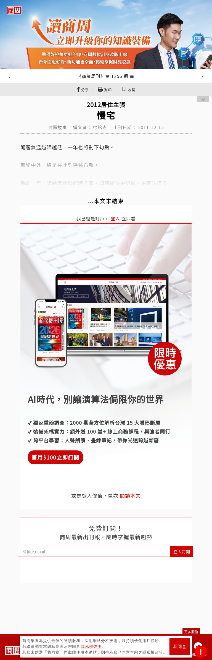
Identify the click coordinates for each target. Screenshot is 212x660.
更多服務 (191, 631)
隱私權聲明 (91, 646)
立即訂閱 (181, 551)
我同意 (179, 646)
